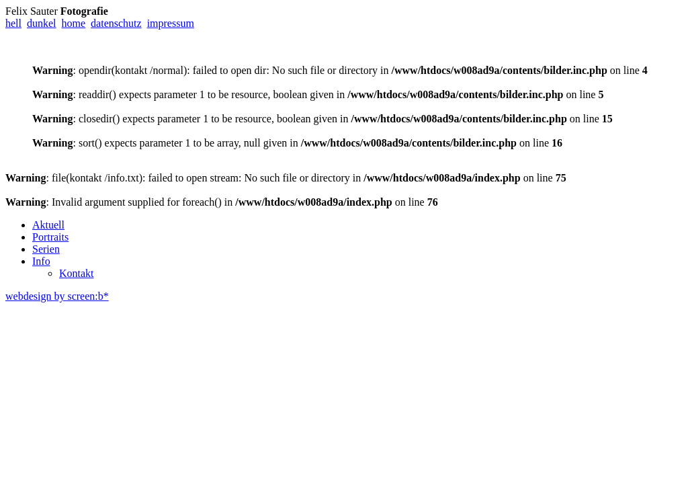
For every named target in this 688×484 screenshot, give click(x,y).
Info (41, 261)
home (74, 23)
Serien (46, 249)
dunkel (41, 23)
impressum (170, 23)
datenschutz (116, 23)
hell (13, 23)
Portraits (50, 237)
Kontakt (76, 273)
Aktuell (48, 225)
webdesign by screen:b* (57, 296)
